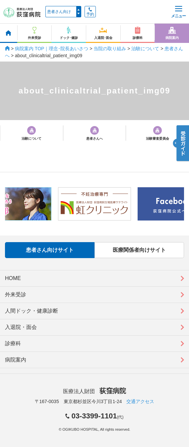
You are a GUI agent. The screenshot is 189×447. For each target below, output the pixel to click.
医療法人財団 (94, 391)
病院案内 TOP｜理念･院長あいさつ (51, 48)
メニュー (178, 12)
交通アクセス (140, 401)
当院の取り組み (110, 48)
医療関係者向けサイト (139, 250)
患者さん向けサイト (50, 250)
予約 (90, 12)
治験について (145, 48)
